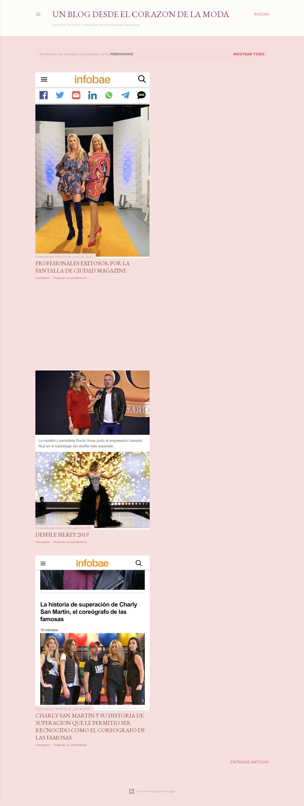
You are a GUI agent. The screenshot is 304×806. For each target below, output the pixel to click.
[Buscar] (261, 14)
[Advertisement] (92, 325)
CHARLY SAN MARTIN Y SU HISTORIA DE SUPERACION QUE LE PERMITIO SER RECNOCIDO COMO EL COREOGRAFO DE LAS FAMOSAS (90, 726)
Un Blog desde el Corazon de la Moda (140, 14)
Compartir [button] (42, 278)
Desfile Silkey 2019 (62, 534)
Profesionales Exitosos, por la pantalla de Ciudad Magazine (82, 266)
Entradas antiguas (249, 762)
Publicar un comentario (70, 278)
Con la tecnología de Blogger (152, 791)
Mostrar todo (249, 54)
